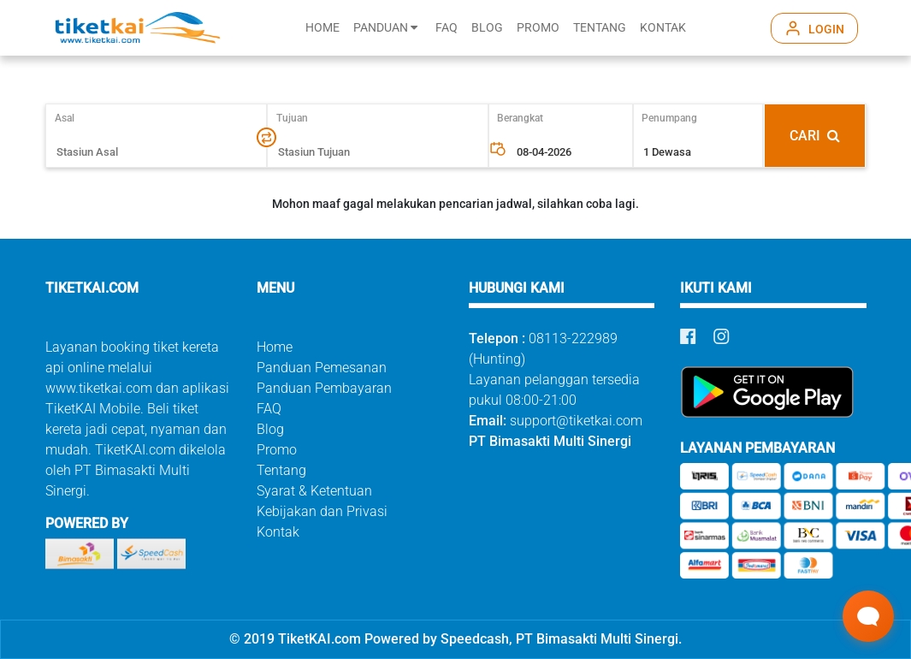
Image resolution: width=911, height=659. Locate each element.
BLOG (487, 28)
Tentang (281, 470)
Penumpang (669, 118)
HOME (322, 28)
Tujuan (292, 118)
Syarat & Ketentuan (314, 491)
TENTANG (599, 28)
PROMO (538, 28)
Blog (270, 429)
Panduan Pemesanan (322, 367)
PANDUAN (385, 28)
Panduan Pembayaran (324, 388)
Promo (277, 450)
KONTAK (663, 28)
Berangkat (520, 118)
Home (275, 347)
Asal (72, 118)
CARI (815, 136)
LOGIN (826, 29)
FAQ (446, 28)
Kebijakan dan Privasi (322, 511)
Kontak (278, 532)
